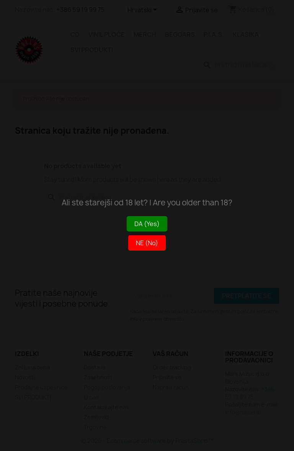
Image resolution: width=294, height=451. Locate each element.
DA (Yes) (147, 224)
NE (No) (147, 243)
